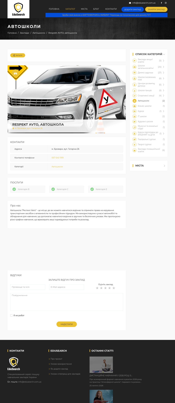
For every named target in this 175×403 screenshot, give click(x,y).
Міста (85, 9)
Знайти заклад (157, 9)
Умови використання (61, 365)
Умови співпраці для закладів (65, 375)
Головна (52, 9)
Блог (98, 9)
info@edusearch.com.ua (29, 383)
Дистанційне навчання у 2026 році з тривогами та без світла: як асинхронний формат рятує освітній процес (137, 360)
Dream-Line (161, 399)
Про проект (56, 360)
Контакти (114, 9)
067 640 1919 (58, 158)
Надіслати (67, 325)
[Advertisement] (67, 252)
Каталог (69, 9)
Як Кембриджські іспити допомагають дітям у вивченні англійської (140, 377)
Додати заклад (135, 9)
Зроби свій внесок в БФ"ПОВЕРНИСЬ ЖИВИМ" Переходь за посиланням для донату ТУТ (107, 15)
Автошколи (57, 167)
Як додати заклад (59, 370)
